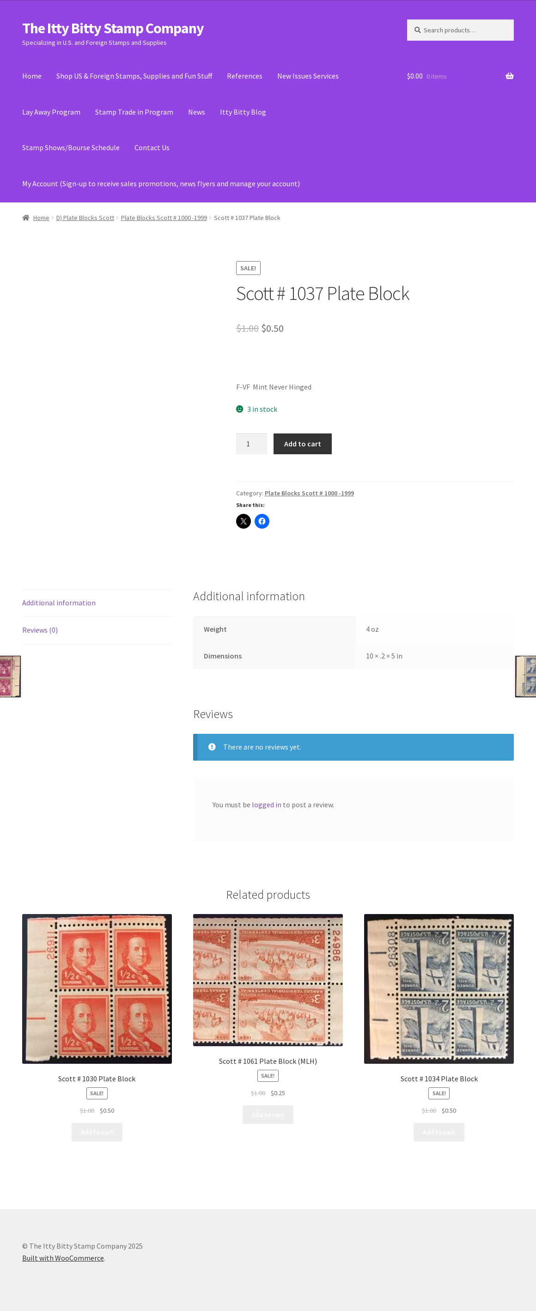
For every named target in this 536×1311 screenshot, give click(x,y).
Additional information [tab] (59, 602)
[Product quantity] (252, 444)
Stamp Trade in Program (134, 111)
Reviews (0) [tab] (40, 629)
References (244, 75)
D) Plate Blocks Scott (85, 217)
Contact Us (152, 147)
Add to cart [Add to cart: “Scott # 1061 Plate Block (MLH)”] (268, 1114)
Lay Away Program (51, 111)
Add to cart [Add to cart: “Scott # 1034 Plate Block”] (439, 1132)
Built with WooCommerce (63, 1257)
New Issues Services (308, 75)
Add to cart (302, 443)
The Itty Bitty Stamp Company (113, 28)
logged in (266, 804)
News (196, 111)
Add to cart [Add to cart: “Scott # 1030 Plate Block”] (97, 1132)
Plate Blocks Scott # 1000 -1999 (164, 217)
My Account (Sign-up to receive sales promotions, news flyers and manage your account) (161, 183)
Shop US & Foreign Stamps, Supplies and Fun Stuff (134, 75)
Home (32, 75)
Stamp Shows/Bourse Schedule (71, 147)
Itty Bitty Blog (243, 111)
